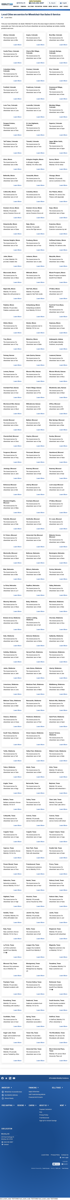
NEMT (61, 6)
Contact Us (64, 1155)
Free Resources (44, 1118)
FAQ (40, 1112)
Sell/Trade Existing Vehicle (37, 1094)
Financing (23, 6)
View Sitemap (65, 1168)
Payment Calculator (45, 1109)
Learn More (17, 45)
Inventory (16, 6)
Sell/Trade (31, 6)
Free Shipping (38, 6)
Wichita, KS (21, 3)
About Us (55, 6)
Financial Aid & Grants (36, 1097)
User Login (64, 1157)
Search (52, 3)
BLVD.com (58, 1168)
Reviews (45, 6)
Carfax (50, 6)
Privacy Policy (43, 1115)
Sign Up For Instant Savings (48, 1120)
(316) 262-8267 (36, 3)
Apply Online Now (34, 1091)
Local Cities (45, 1155)
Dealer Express (46, 1168)
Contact (66, 6)
